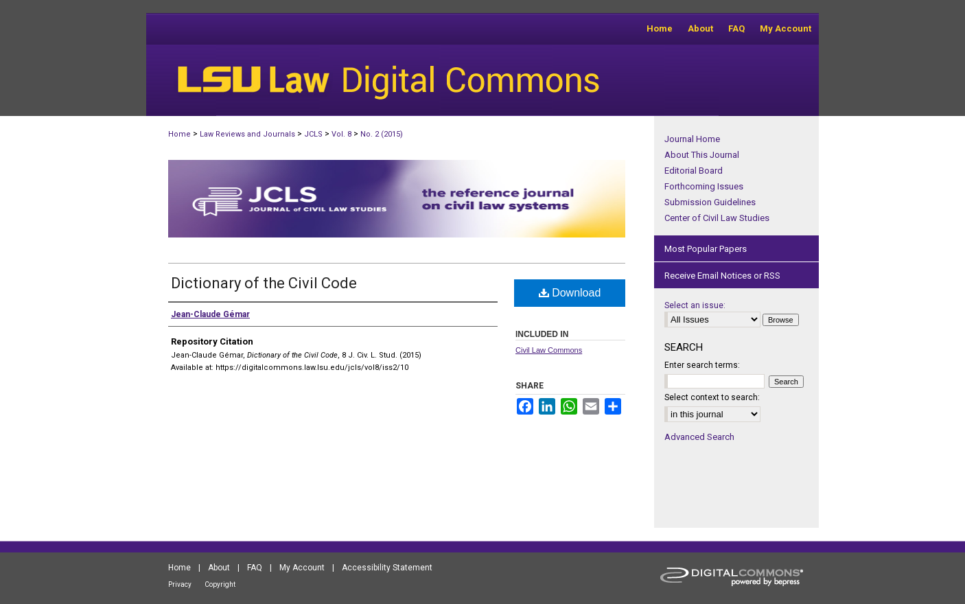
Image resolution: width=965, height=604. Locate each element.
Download (570, 293)
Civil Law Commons (548, 350)
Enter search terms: (702, 365)
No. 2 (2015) (381, 134)
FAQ (254, 567)
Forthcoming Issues (703, 186)
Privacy (179, 584)
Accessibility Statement (387, 567)
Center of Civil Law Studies (716, 218)
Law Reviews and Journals (247, 134)
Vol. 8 (341, 134)
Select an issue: (694, 305)
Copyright (220, 584)
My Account (302, 567)
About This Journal (701, 155)
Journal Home (692, 139)
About (219, 567)
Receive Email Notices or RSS (722, 275)
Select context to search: (712, 397)
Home (179, 134)
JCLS (313, 134)
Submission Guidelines (710, 202)
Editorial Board (693, 170)
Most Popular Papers (705, 249)
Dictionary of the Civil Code (264, 283)
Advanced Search (699, 437)
